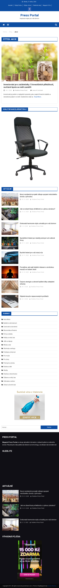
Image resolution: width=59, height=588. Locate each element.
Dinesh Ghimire (51, 586)
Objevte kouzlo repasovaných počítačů (34, 296)
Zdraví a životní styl (10, 385)
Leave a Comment (37, 90)
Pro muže (7, 356)
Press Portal (29, 15)
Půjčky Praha (18, 5)
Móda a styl (7, 345)
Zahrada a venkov (9, 381)
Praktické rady (37, 5)
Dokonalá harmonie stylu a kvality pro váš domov (38, 223)
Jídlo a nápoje (8, 341)
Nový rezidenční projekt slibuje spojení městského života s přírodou (38, 195)
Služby (6, 370)
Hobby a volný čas (9, 337)
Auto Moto (7, 319)
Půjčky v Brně (27, 5)
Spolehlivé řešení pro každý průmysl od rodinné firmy (37, 239)
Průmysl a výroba (9, 363)
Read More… (38, 97)
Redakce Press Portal (21, 90)
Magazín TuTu (47, 5)
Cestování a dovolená (10, 326)
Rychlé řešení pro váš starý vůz (31, 253)
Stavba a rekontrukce (10, 374)
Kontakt (10, 5)
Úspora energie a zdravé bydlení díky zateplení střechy (37, 283)
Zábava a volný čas (10, 377)
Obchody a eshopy (9, 348)
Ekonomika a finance (10, 330)
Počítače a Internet (10, 352)
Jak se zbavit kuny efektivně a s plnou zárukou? (37, 209)
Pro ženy (6, 359)
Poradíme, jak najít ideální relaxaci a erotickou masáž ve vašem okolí (37, 268)
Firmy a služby (8, 334)
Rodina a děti (8, 366)
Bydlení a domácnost (10, 323)
